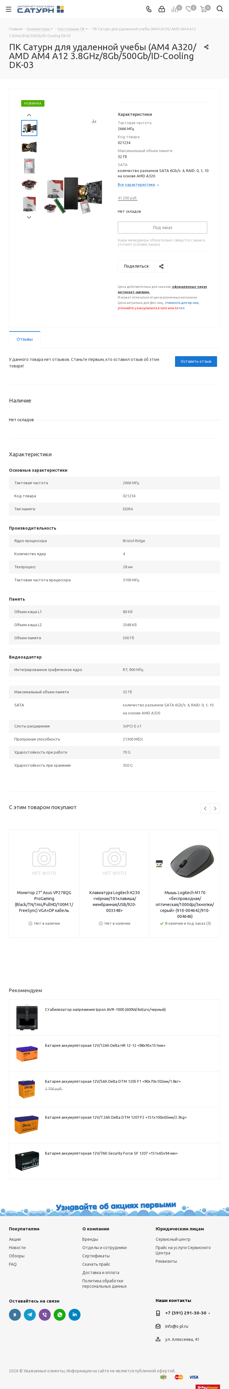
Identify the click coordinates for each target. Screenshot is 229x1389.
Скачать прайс (96, 1264)
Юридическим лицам (180, 1228)
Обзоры (16, 1256)
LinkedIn (75, 1315)
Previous (206, 809)
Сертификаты (96, 1256)
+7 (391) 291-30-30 (185, 1312)
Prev (29, 115)
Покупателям (24, 1228)
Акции (15, 1239)
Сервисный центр (173, 1239)
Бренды (90, 1239)
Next (29, 217)
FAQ (13, 1264)
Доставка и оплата (100, 1272)
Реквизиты (166, 1261)
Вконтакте (15, 1315)
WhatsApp (60, 1315)
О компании (95, 1228)
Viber (45, 1315)
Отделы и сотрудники (104, 1247)
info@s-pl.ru (176, 1326)
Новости (17, 1247)
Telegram (30, 1315)
